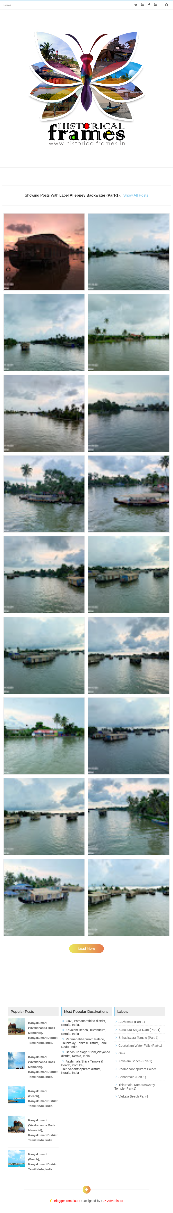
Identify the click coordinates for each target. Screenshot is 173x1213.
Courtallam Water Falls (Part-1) (140, 1045)
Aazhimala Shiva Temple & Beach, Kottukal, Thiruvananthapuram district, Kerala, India (82, 1067)
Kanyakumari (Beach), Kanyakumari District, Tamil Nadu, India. (43, 1098)
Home (7, 5)
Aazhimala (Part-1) (131, 1022)
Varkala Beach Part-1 (133, 1096)
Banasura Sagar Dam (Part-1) (139, 1030)
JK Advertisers (113, 1201)
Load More (86, 949)
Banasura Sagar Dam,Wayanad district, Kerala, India (85, 1054)
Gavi (121, 1053)
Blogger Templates (67, 1201)
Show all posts (135, 195)
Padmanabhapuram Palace (137, 1069)
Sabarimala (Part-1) (132, 1077)
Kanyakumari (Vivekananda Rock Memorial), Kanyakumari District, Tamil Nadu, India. (43, 1032)
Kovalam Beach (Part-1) (135, 1061)
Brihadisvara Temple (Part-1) (138, 1037)
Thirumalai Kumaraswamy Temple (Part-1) (134, 1087)
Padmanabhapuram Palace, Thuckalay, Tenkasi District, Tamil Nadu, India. (84, 1043)
